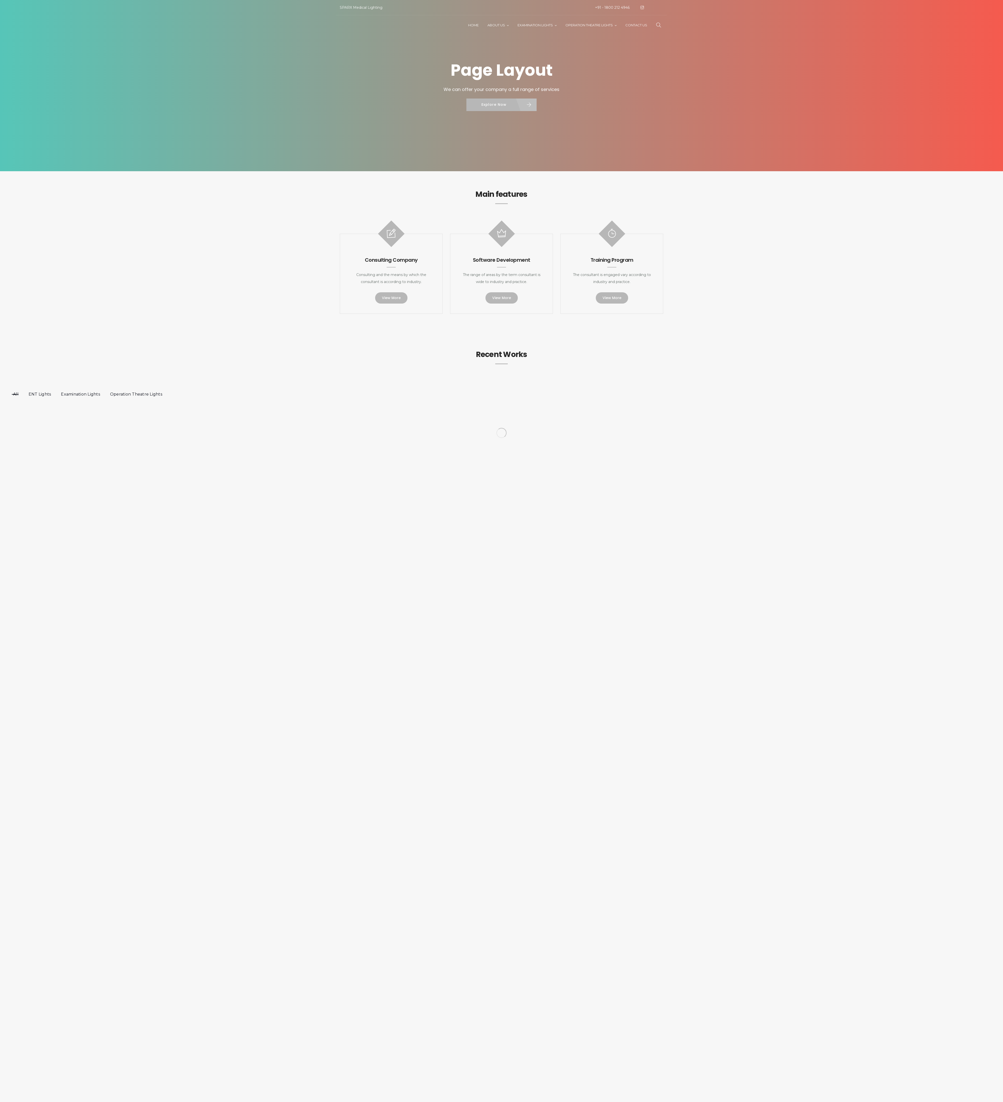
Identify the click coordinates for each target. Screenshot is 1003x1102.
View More (391, 297)
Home (473, 25)
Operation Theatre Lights (589, 25)
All (16, 394)
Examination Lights (535, 25)
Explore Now (494, 104)
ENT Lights (40, 394)
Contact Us (636, 25)
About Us (496, 25)
